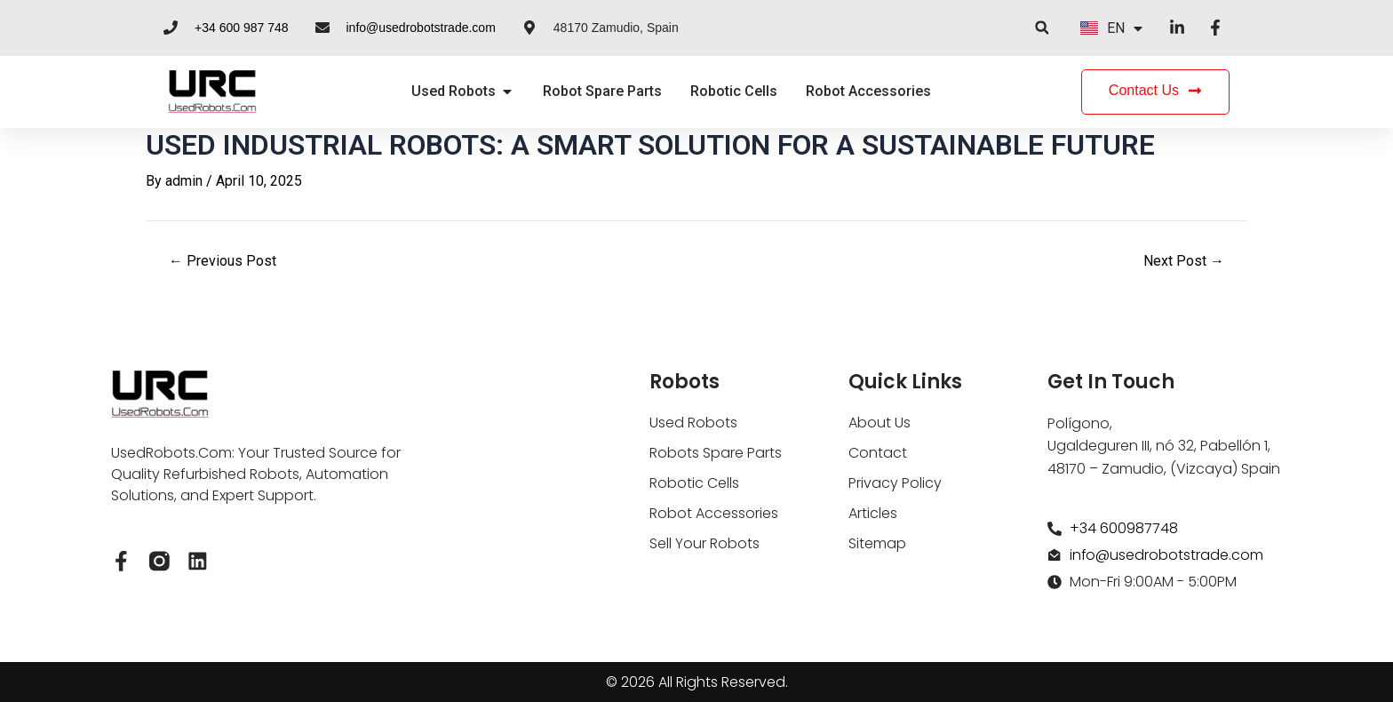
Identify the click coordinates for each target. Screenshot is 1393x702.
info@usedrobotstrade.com (421, 27)
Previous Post (222, 261)
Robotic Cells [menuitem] (733, 91)
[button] (1041, 28)
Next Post (1183, 261)
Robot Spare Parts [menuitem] (602, 91)
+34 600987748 (1124, 528)
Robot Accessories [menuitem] (868, 91)
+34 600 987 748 (242, 27)
